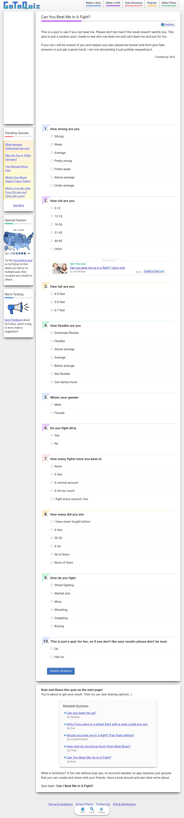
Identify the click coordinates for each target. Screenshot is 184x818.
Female (58, 413)
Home (82, 810)
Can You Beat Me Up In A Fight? (88, 757)
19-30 (56, 224)
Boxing (57, 626)
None (56, 466)
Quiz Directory (133, 3)
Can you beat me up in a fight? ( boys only (97, 268)
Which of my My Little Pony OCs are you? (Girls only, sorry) (17, 192)
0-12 (55, 208)
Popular (152, 3)
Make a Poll (113, 3)
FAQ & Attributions (124, 804)
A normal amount (64, 482)
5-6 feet (58, 302)
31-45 (56, 232)
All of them (60, 554)
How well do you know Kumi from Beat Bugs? (98, 746)
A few (56, 474)
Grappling (59, 618)
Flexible (58, 341)
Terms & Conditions (60, 804)
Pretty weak (61, 169)
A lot (56, 546)
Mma (56, 601)
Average (58, 153)
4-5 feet (58, 294)
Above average (63, 177)
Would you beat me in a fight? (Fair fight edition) (100, 735)
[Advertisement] (108, 90)
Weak (56, 144)
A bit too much (63, 491)
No (54, 443)
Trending (101, 810)
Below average (63, 366)
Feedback (169, 24)
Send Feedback (14, 319)
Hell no (57, 657)
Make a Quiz (93, 3)
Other (56, 249)
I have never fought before (70, 521)
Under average (62, 185)
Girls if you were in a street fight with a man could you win (107, 724)
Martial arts (60, 593)
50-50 (56, 538)
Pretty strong (61, 161)
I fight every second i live (69, 499)
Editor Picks (169, 3)
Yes (55, 435)
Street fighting (62, 585)
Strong (57, 136)
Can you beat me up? (81, 713)
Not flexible (60, 374)
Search (92, 810)
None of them (62, 562)
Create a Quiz (152, 271)
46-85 (56, 241)
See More (18, 205)
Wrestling (59, 610)
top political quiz (22, 260)
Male (56, 404)
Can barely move (64, 382)
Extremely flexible (65, 333)
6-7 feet (58, 310)
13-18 (56, 216)
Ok (54, 649)
